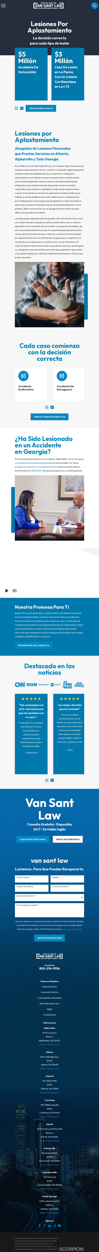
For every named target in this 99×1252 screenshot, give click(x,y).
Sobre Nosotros (49, 987)
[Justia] (54, 1226)
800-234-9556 (49, 969)
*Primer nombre (22, 878)
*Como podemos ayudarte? (27, 906)
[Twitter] (44, 1226)
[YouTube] (59, 1226)
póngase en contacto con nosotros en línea (35, 467)
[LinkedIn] (49, 1226)
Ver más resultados (41, 108)
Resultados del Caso (49, 1004)
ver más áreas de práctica (49, 417)
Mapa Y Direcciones (49, 1045)
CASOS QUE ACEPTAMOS (32, 840)
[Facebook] (39, 1226)
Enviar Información (49, 938)
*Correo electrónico (60, 887)
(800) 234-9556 (39, 471)
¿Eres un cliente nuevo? (25, 896)
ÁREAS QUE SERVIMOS (68, 840)
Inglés (49, 1009)
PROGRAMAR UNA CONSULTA (33, 646)
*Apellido (55, 878)
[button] (15, 591)
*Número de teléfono (25, 887)
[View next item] (21, 108)
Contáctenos (49, 1015)
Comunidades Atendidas (49, 998)
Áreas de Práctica (49, 992)
